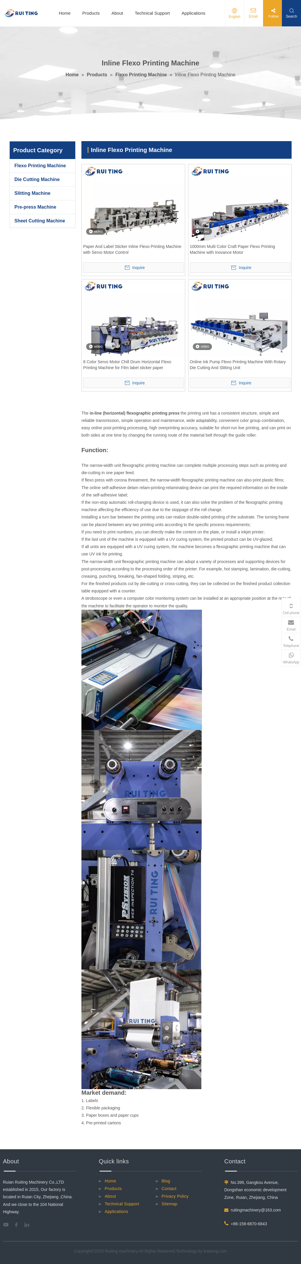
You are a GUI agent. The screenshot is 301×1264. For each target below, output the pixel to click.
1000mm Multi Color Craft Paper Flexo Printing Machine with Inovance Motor (232, 249)
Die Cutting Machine (37, 179)
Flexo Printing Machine (40, 165)
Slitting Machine (32, 193)
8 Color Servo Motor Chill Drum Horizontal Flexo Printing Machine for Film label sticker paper (127, 364)
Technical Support (152, 13)
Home (65, 13)
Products (91, 13)
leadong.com (215, 1251)
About (117, 13)
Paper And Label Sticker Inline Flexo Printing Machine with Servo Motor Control (132, 249)
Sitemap (170, 1204)
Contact (169, 1188)
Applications (193, 13)
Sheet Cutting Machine (39, 220)
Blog (166, 1181)
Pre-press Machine (35, 207)
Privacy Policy (175, 1196)
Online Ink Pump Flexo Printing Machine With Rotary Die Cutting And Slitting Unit (238, 364)
